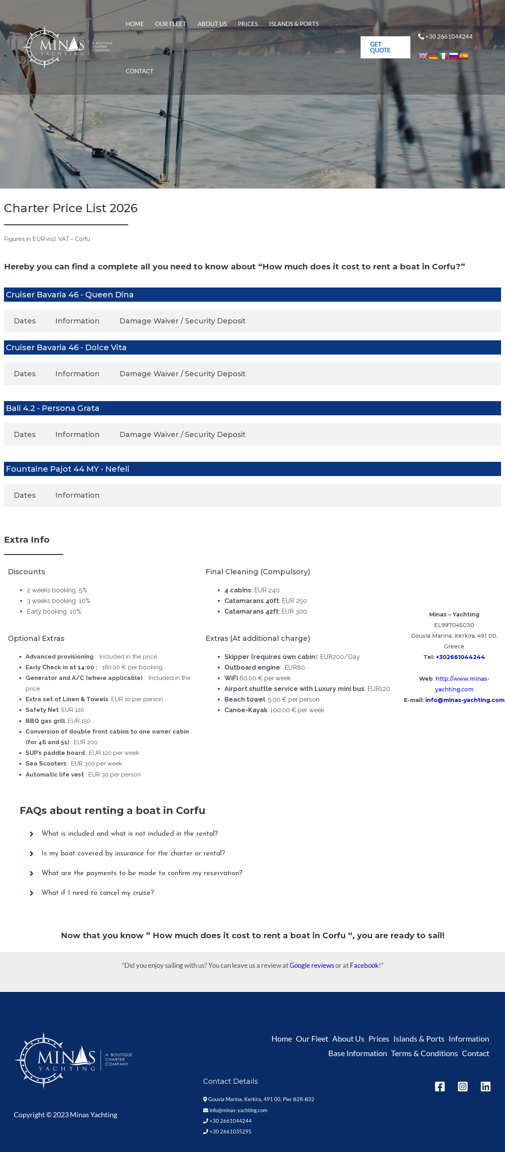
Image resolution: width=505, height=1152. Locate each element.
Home (140, 28)
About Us (210, 28)
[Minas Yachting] (67, 28)
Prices (243, 28)
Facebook (364, 965)
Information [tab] (77, 321)
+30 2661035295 (454, 668)
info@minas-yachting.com (465, 700)
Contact (332, 28)
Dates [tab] (25, 321)
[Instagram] (462, 1086)
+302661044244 (460, 657)
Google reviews (312, 965)
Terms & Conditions (424, 1053)
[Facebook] (439, 1086)
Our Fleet (172, 28)
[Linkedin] (485, 1086)
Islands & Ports (286, 28)
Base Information (357, 1053)
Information (469, 1038)
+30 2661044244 (227, 1121)
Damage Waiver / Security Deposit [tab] (183, 321)
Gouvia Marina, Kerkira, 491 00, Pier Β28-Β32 (258, 1099)
